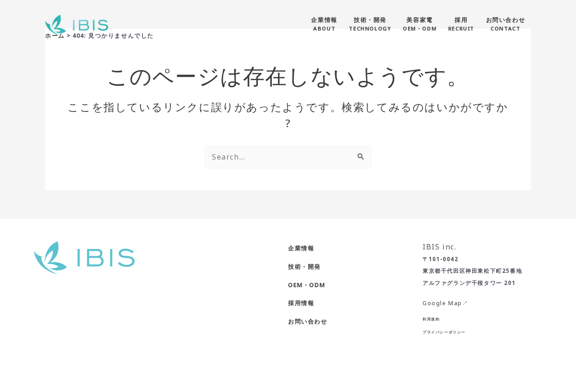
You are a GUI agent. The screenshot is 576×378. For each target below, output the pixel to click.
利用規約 (431, 318)
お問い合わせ (308, 321)
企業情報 (301, 248)
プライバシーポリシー (444, 331)
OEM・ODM (306, 285)
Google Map (442, 303)
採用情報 (301, 303)
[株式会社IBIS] (76, 24)
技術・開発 (304, 266)
